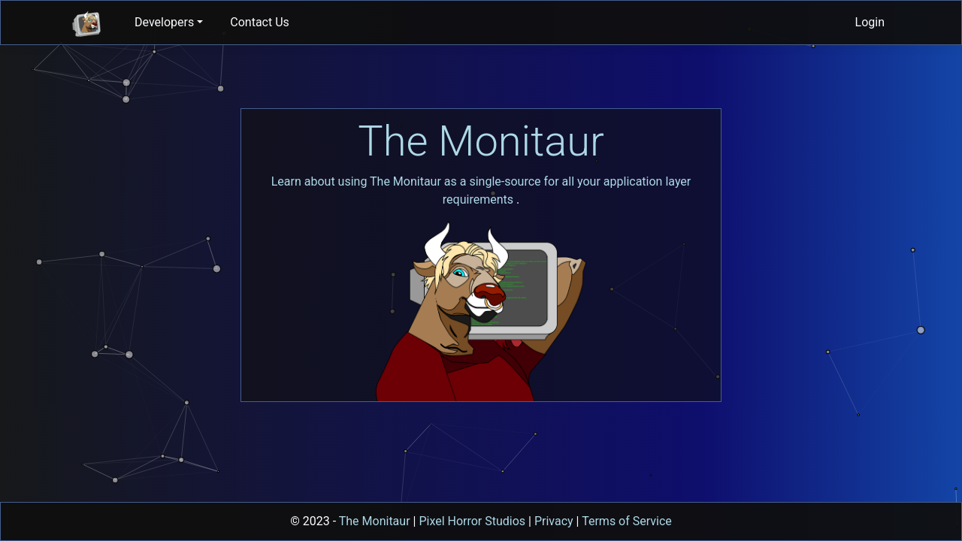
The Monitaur (481, 141)
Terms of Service (627, 521)
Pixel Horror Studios (472, 521)
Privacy (553, 521)
